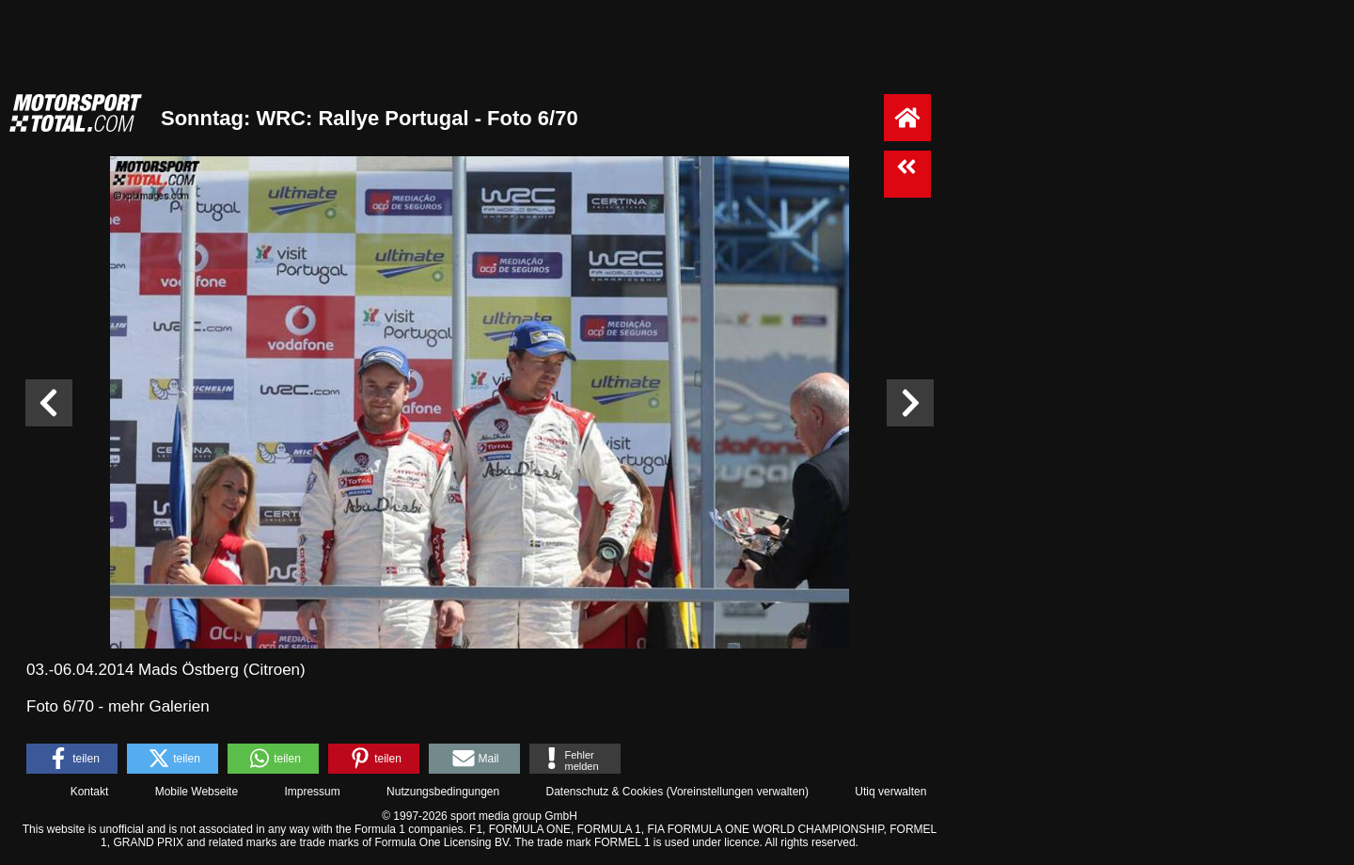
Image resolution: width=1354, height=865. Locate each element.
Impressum (311, 791)
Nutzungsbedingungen (442, 791)
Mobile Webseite (197, 791)
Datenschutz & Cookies (604, 791)
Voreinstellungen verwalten (737, 791)
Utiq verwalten (890, 791)
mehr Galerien (159, 706)
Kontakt (90, 791)
